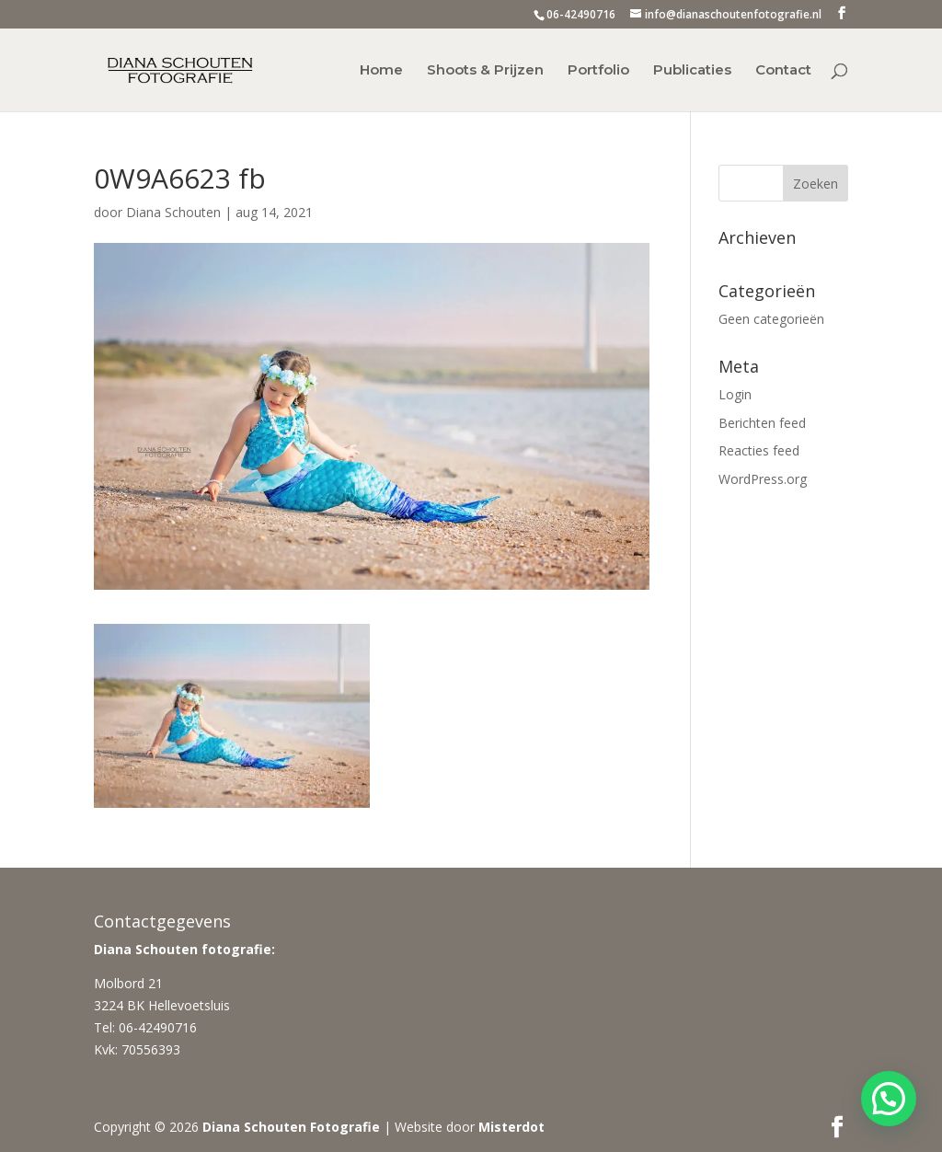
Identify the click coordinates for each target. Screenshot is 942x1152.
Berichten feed (762, 423)
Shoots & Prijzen (485, 70)
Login (735, 394)
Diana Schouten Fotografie (291, 1126)
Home (381, 70)
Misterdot (511, 1126)
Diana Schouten (173, 212)
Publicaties (692, 70)
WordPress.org (762, 479)
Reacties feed (758, 450)
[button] (888, 1098)
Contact (783, 70)
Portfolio (598, 70)
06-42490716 (580, 14)
